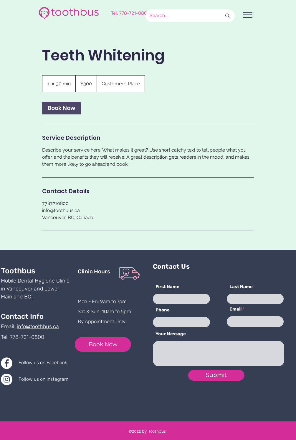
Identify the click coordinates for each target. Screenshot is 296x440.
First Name (167, 287)
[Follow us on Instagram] (49, 379)
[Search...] (178, 15)
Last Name (241, 287)
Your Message (171, 334)
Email (235, 309)
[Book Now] (103, 344)
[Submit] (216, 375)
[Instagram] (6, 379)
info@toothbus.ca (38, 326)
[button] (247, 15)
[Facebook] (6, 363)
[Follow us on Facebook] (49, 363)
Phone (163, 310)
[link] (61, 108)
